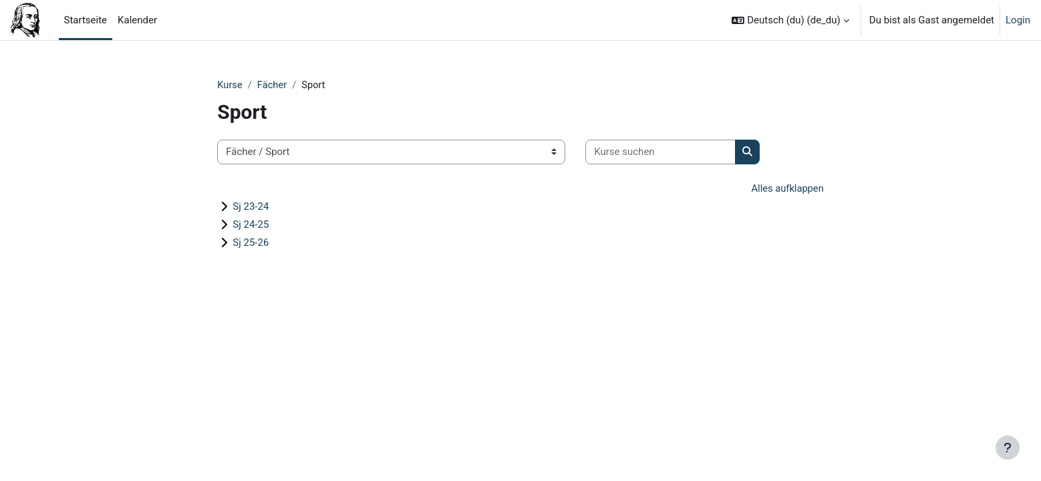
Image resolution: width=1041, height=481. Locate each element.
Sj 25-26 (251, 243)
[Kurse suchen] (660, 152)
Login (1018, 20)
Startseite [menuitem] (86, 20)
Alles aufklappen (787, 188)
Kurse (230, 85)
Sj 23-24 (251, 207)
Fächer (273, 85)
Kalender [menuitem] (137, 20)
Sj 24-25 (251, 225)
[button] (790, 20)
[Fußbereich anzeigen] (1008, 448)
